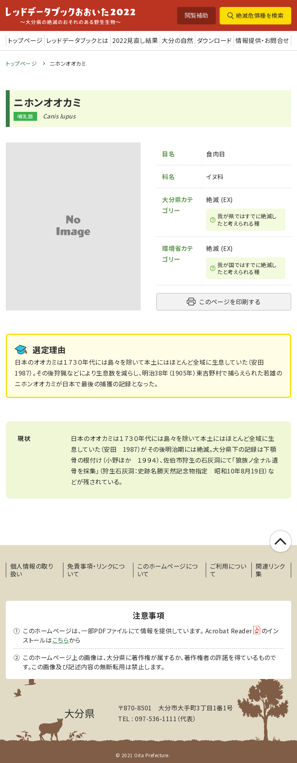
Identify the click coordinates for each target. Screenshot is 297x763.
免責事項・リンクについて (96, 569)
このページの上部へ (280, 541)
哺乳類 (25, 116)
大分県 (79, 713)
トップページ (25, 40)
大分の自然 (177, 40)
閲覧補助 (196, 15)
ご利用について (228, 569)
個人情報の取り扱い (31, 569)
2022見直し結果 (135, 40)
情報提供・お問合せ (262, 40)
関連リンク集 (270, 569)
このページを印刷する (230, 301)
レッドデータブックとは (77, 40)
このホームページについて (167, 569)
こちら (60, 640)
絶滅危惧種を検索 (259, 15)
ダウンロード (214, 40)
